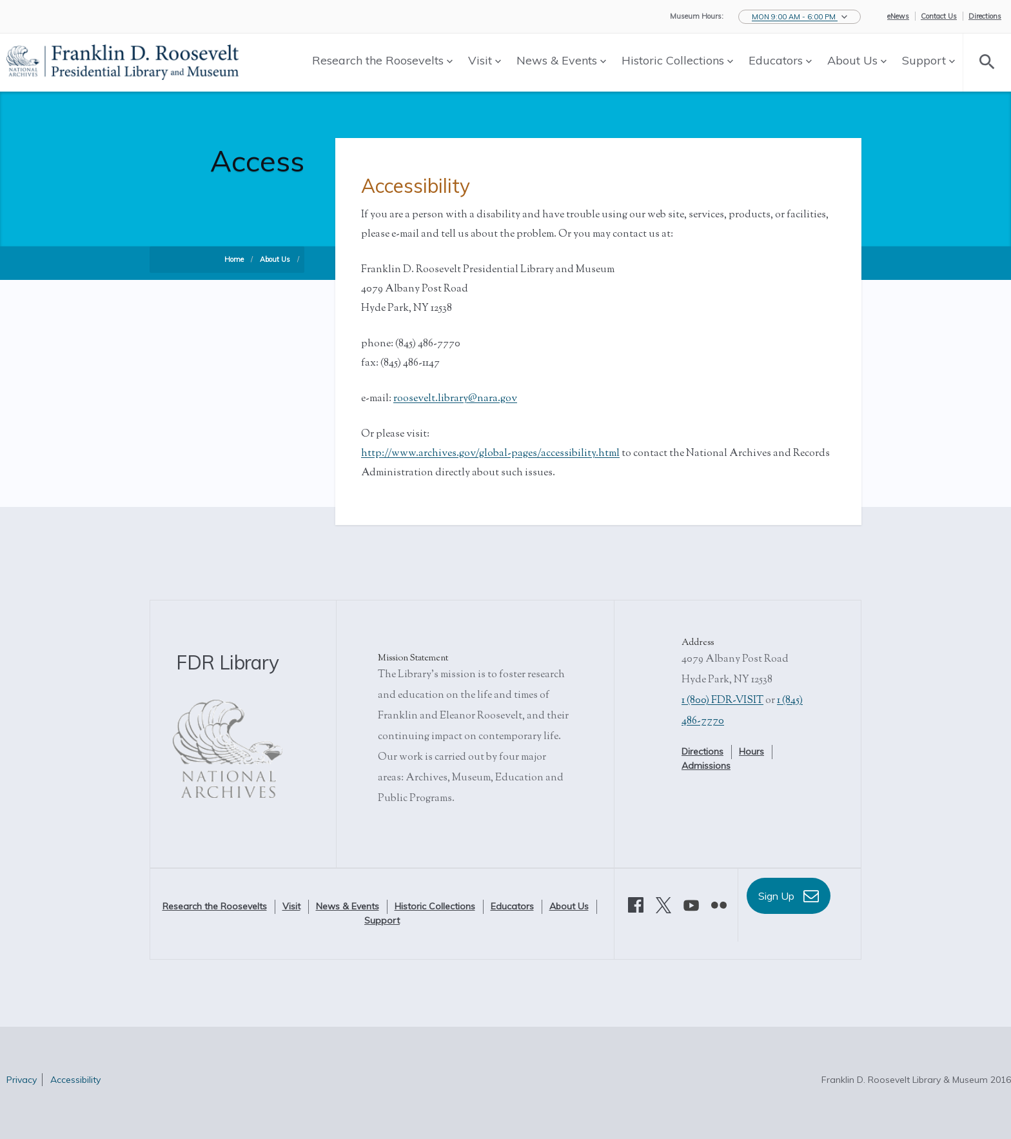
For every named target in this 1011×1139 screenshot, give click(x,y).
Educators (780, 60)
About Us (857, 60)
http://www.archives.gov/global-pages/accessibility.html (490, 453)
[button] (799, 17)
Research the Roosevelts (382, 60)
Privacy (21, 1079)
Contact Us (939, 16)
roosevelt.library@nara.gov (455, 398)
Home (234, 259)
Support (928, 60)
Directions (984, 16)
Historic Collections (677, 60)
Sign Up (788, 896)
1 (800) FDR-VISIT (722, 700)
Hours (751, 751)
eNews (898, 16)
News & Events (561, 60)
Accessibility (75, 1079)
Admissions (706, 765)
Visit (484, 60)
